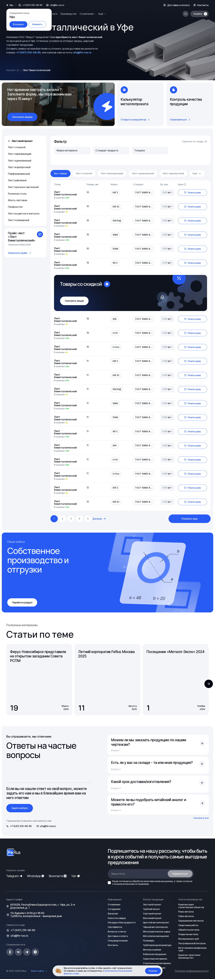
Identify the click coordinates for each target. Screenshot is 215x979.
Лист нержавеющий (19, 153)
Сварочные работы (188, 925)
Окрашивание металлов (191, 920)
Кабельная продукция (154, 954)
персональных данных (161, 881)
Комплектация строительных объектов (191, 906)
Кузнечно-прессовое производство (189, 956)
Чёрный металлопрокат (155, 927)
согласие (124, 881)
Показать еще (189, 518)
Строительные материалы (157, 963)
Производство (68, 13)
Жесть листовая (17, 200)
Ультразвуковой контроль (192, 943)
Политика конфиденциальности (192, 971)
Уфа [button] (11, 5)
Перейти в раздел (22, 602)
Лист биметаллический (65, 193)
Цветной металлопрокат (156, 922)
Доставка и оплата (178, 5)
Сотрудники (114, 909)
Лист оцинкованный (19, 160)
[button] (208, 684)
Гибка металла (186, 916)
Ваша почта (118, 873)
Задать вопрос (19, 808)
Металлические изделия (156, 936)
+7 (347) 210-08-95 (28, 52)
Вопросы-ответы (117, 931)
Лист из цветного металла (23, 213)
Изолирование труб (188, 939)
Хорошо (153, 971)
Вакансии (113, 913)
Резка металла (186, 911)
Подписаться (180, 873)
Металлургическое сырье (156, 931)
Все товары (60, 173)
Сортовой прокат (152, 913)
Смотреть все (201, 818)
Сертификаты (115, 927)
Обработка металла (188, 930)
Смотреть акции (74, 300)
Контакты (203, 5)
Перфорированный (19, 173)
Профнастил (15, 206)
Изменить (37, 24)
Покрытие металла (188, 934)
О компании (114, 904)
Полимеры (148, 940)
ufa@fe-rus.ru (57, 5)
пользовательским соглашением (131, 884)
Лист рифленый (17, 180)
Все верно (18, 24)
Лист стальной (16, 147)
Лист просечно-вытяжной (23, 187)
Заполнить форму (22, 117)
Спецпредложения (118, 940)
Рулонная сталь (17, 193)
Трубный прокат (151, 909)
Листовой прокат (20, 141)
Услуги (53, 13)
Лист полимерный (18, 220)
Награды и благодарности (121, 922)
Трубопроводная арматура (157, 945)
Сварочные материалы (155, 958)
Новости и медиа (117, 918)
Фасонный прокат (152, 918)
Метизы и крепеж (152, 949)
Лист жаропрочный (19, 167)
